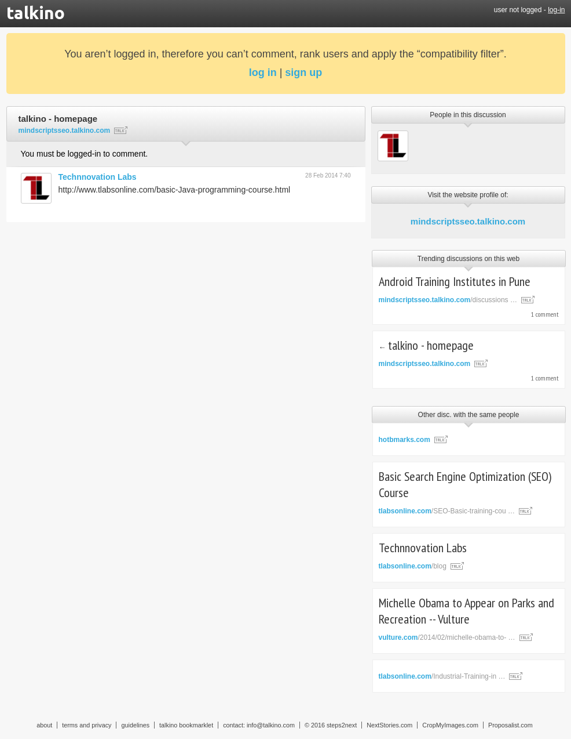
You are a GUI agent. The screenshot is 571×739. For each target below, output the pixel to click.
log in (263, 72)
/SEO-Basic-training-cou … (447, 511)
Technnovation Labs (97, 177)
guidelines (135, 725)
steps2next (342, 725)
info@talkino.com (271, 725)
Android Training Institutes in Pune (454, 281)
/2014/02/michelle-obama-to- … (447, 637)
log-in (556, 10)
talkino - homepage (431, 345)
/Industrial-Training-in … (442, 676)
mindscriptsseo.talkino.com (468, 221)
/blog (412, 566)
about (44, 725)
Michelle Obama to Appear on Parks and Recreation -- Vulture (466, 611)
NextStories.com (389, 725)
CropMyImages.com (450, 725)
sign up (303, 72)
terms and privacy (86, 725)
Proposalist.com (510, 725)
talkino (35, 13)
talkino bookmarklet (186, 725)
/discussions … (448, 300)
